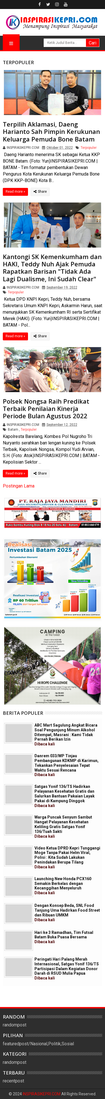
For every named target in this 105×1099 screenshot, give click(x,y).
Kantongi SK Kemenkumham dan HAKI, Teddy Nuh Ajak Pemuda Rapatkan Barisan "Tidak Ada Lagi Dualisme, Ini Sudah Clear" (52, 267)
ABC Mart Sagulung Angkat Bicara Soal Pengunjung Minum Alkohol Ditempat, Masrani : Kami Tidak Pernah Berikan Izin (65, 734)
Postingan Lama (18, 486)
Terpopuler (89, 148)
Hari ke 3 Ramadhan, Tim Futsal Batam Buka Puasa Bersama (63, 937)
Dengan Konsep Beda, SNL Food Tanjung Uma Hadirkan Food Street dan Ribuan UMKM (67, 912)
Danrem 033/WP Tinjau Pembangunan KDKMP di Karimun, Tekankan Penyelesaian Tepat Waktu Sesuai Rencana (66, 765)
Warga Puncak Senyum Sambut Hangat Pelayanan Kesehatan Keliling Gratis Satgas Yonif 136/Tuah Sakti (63, 826)
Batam (13, 429)
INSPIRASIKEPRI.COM (42, 1094)
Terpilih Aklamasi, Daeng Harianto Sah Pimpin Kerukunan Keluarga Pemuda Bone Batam (51, 131)
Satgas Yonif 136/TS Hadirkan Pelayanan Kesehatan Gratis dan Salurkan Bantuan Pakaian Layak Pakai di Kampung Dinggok (64, 796)
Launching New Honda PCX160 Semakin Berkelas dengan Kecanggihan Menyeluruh (62, 885)
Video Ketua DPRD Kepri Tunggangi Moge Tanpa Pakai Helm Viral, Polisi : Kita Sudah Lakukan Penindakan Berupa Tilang (67, 857)
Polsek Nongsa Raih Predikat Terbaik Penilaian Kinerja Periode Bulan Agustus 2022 (46, 408)
